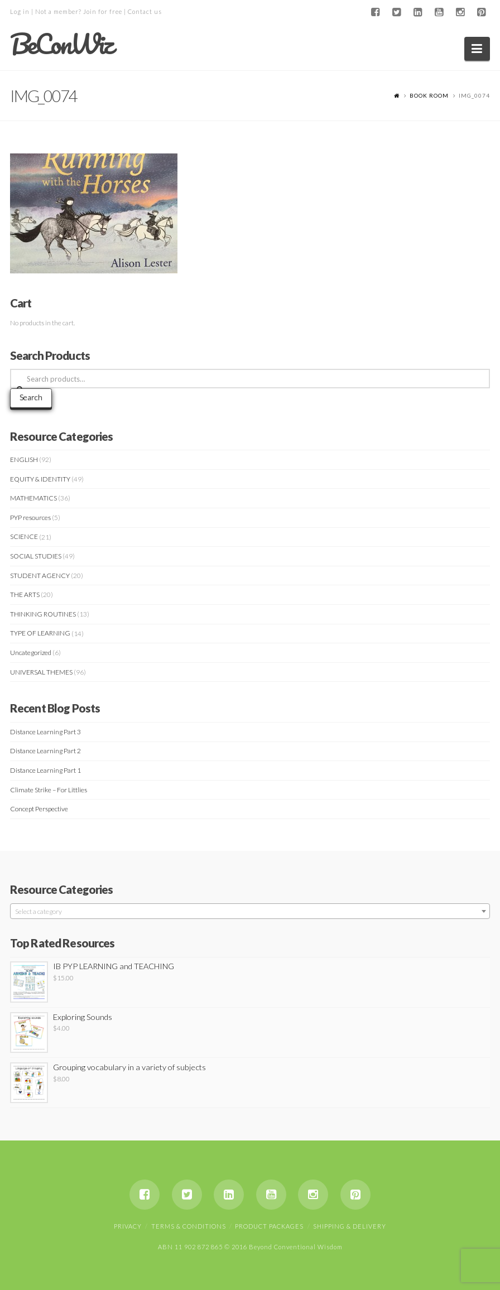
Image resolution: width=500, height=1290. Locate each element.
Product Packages (269, 1226)
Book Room (429, 95)
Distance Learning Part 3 (45, 732)
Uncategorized (30, 652)
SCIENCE (24, 536)
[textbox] (250, 912)
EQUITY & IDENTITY (40, 479)
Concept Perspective (39, 809)
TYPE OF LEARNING (40, 633)
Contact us (145, 11)
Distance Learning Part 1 (45, 770)
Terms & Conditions (188, 1226)
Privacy (128, 1226)
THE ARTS (25, 594)
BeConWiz (61, 44)
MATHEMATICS (33, 498)
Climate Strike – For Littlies (48, 790)
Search (31, 397)
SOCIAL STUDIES (35, 556)
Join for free (102, 11)
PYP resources (30, 517)
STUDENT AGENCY (40, 575)
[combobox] (250, 911)
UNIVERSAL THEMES (41, 672)
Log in (20, 11)
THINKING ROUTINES (43, 614)
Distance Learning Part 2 (45, 751)
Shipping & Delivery (349, 1226)
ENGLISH (24, 459)
